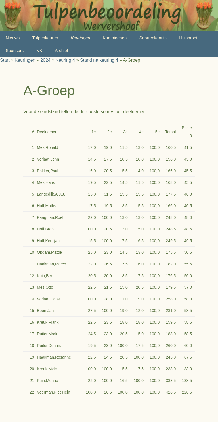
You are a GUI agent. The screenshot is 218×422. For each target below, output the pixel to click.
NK (39, 50)
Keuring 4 (65, 60)
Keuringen (80, 37)
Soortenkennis (153, 37)
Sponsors (15, 50)
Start (5, 60)
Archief (61, 50)
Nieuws (13, 37)
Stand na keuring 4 (99, 60)
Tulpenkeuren (45, 37)
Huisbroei (188, 37)
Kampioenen (115, 37)
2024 (45, 60)
